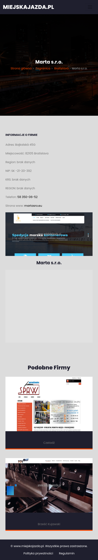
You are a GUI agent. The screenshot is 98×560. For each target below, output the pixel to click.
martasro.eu (33, 206)
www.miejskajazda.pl (29, 546)
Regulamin (67, 553)
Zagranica (43, 68)
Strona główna (21, 68)
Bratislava (62, 68)
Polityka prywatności (38, 553)
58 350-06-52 (27, 197)
